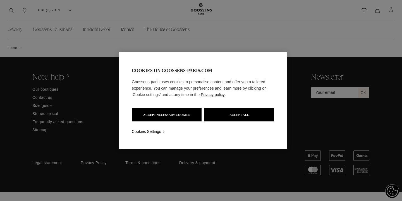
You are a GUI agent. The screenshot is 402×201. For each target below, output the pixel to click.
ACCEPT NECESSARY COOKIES (166, 114)
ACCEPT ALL (239, 114)
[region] (203, 100)
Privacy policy (213, 94)
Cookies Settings (146, 131)
